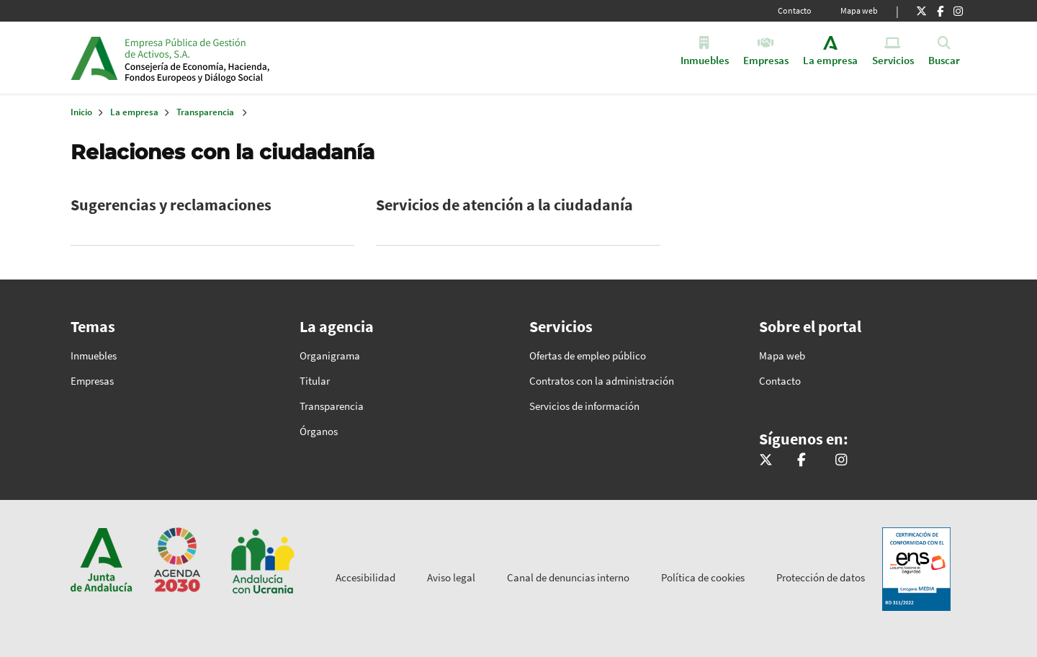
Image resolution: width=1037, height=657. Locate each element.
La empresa (134, 112)
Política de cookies (703, 577)
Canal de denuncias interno (568, 577)
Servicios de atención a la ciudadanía (504, 205)
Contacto (795, 10)
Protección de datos (820, 577)
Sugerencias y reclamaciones (171, 205)
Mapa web (859, 10)
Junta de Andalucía (94, 58)
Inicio (235, 58)
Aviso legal (451, 577)
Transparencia (205, 112)
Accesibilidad (365, 577)
